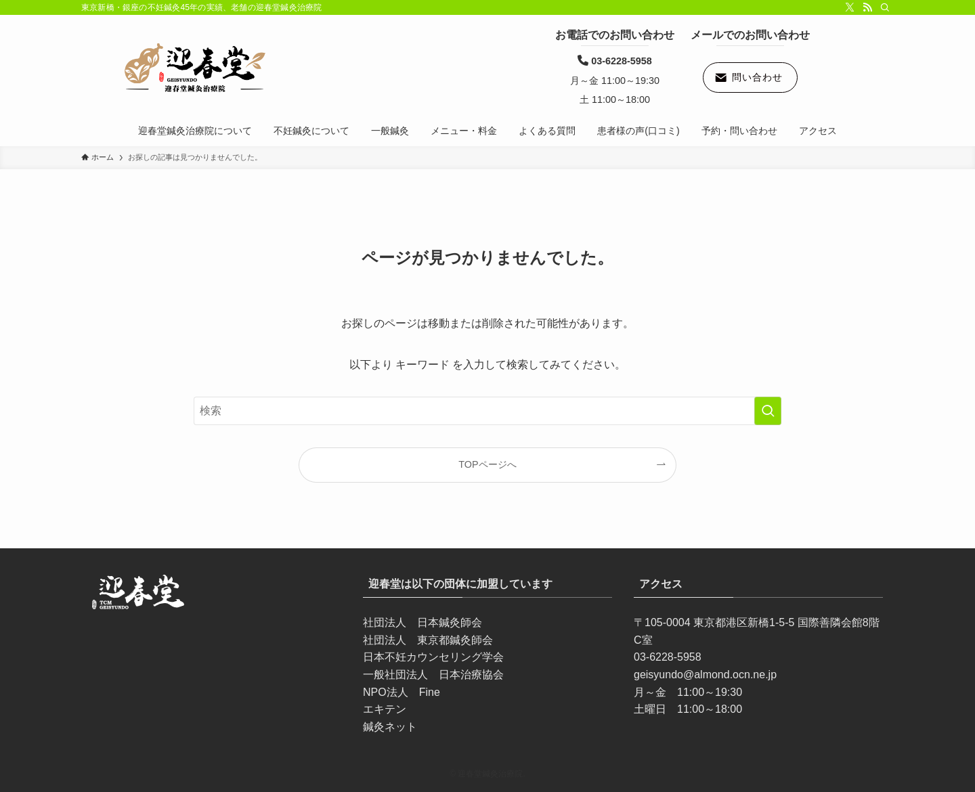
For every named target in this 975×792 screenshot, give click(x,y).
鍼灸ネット (390, 726)
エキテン (384, 709)
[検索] (885, 7)
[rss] (867, 7)
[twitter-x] (850, 7)
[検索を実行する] (767, 411)
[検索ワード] (487, 411)
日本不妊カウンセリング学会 (433, 657)
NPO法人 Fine (401, 692)
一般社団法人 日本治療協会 (433, 674)
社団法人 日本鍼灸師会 (422, 622)
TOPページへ (487, 464)
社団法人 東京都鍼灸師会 (428, 640)
